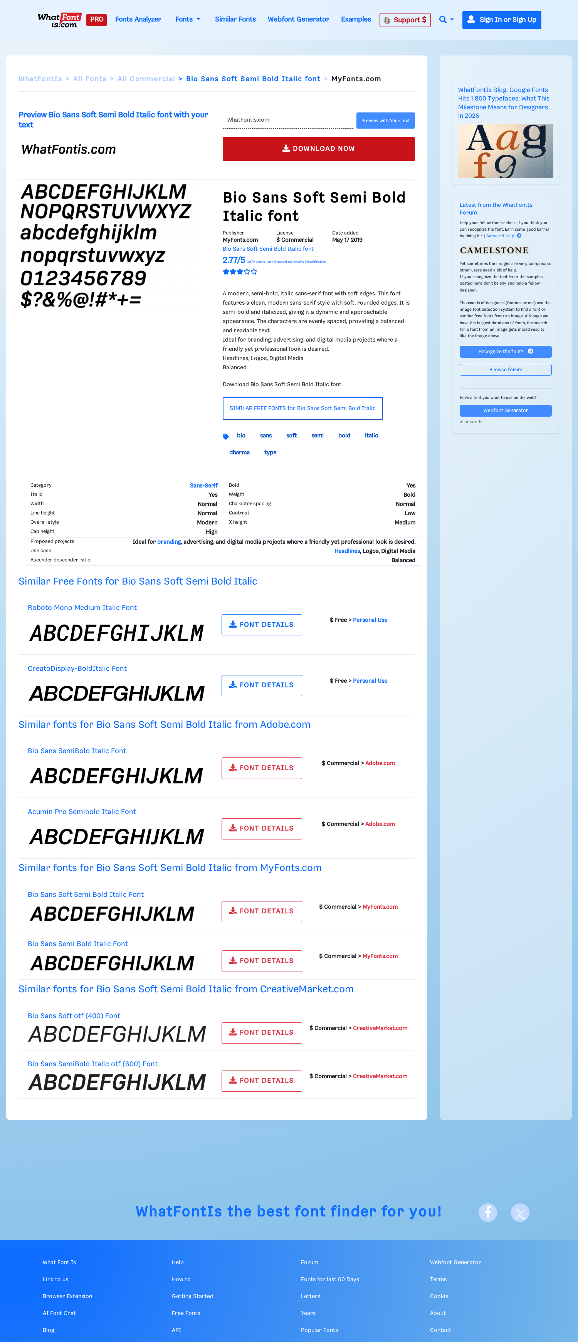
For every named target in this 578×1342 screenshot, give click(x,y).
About (438, 1313)
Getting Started (192, 1296)
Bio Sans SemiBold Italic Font (77, 751)
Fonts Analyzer (138, 19)
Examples (356, 19)
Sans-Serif (203, 486)
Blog (48, 1330)
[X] (520, 1212)
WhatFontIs (40, 79)
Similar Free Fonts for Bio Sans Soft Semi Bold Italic (137, 581)
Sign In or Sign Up (501, 20)
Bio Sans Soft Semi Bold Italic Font (86, 894)
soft (291, 436)
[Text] (288, 120)
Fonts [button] (185, 19)
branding (169, 542)
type (270, 453)
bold (344, 436)
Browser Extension (67, 1296)
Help (178, 1263)
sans (266, 436)
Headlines (347, 551)
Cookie (439, 1296)
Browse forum (506, 369)
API (176, 1330)
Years (308, 1313)
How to (181, 1280)
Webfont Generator (298, 19)
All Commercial (146, 79)
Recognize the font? (506, 351)
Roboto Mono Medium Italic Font (82, 608)
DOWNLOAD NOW (318, 148)
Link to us (55, 1280)
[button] (446, 20)
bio (241, 436)
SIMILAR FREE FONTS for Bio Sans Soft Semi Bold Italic (303, 408)
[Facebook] (488, 1212)
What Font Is (59, 1263)
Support (405, 20)
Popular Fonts (319, 1330)
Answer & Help (504, 236)
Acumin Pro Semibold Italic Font (82, 812)
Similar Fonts (235, 19)
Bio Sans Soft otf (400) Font (74, 1016)
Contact (440, 1330)
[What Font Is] (60, 20)
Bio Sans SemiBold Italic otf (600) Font (93, 1064)
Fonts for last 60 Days (330, 1280)
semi (317, 436)
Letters (310, 1296)
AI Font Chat (59, 1313)
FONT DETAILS (261, 624)
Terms (438, 1280)
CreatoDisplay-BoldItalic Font (77, 668)
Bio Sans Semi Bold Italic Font (78, 944)
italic (371, 436)
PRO (96, 19)
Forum (309, 1263)
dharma (239, 453)
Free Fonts (186, 1313)
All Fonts (90, 79)
